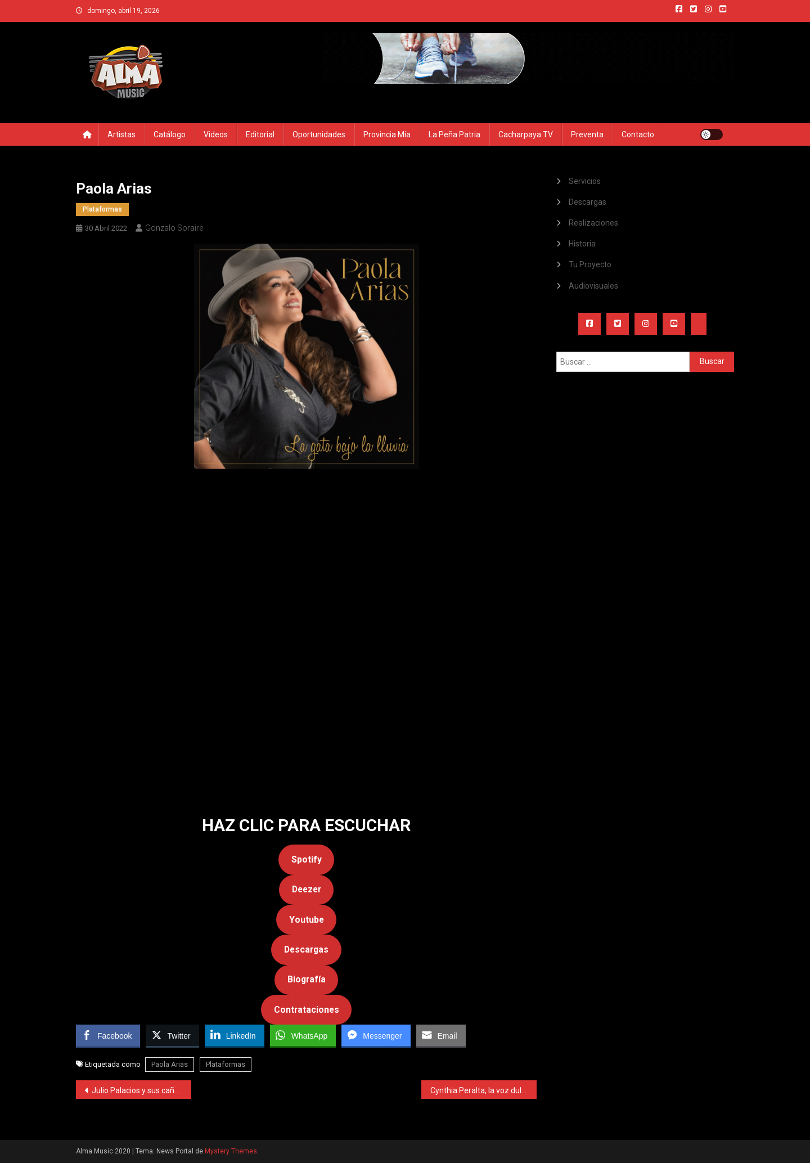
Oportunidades (318, 134)
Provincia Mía (387, 134)
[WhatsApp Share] (303, 1035)
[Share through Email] (441, 1035)
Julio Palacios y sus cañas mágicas (141, 1090)
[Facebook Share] (108, 1035)
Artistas (121, 134)
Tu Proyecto (590, 264)
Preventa (587, 134)
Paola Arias (169, 1064)
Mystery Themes (231, 1151)
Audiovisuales (593, 285)
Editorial (260, 134)
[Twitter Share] (172, 1035)
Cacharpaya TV (525, 134)
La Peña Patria (454, 134)
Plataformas (102, 209)
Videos (216, 134)
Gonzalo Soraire (174, 227)
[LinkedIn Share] (234, 1035)
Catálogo (170, 134)
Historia (582, 243)
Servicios (585, 181)
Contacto (638, 134)
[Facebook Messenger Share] (375, 1035)
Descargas (587, 201)
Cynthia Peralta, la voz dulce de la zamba (483, 1090)
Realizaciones (593, 222)
